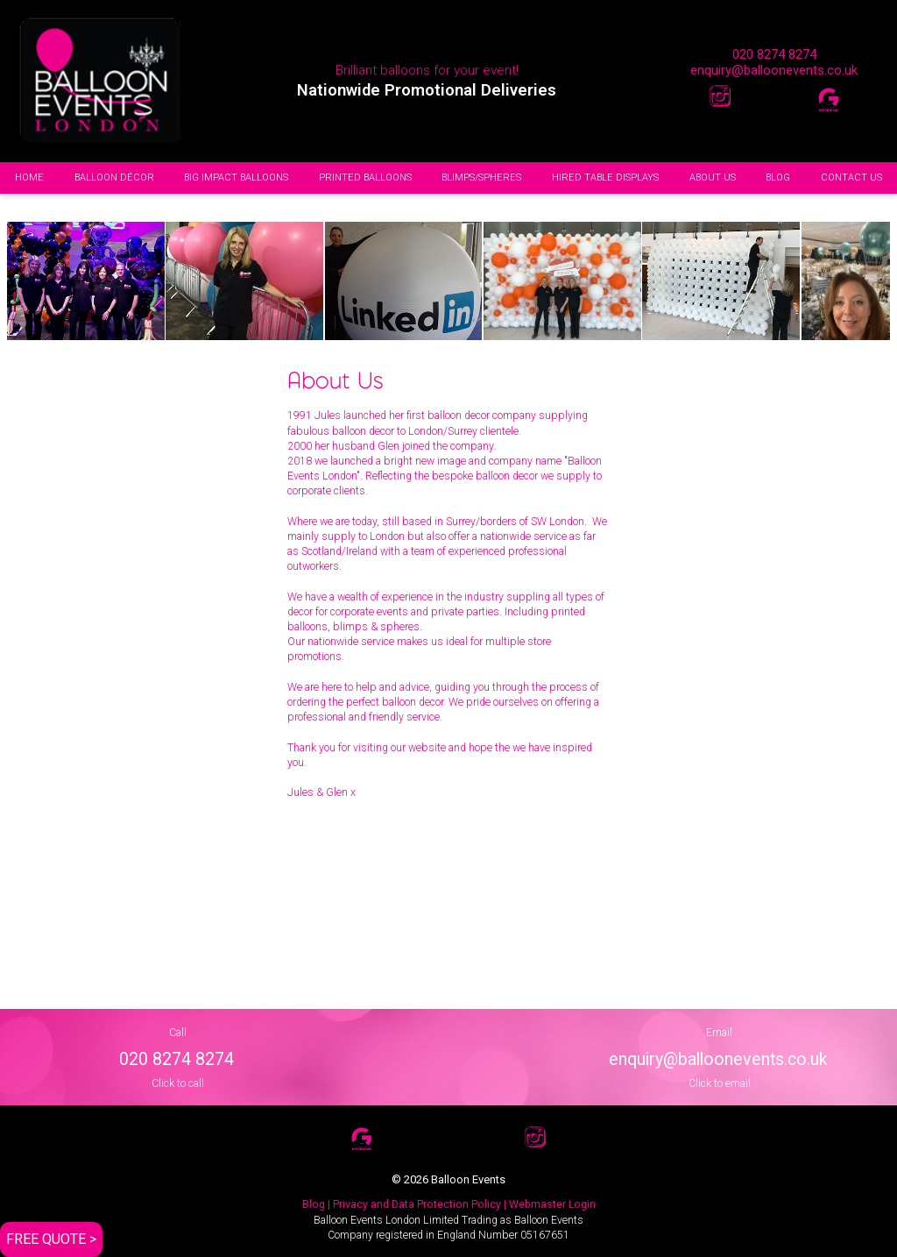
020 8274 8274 (774, 54)
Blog (313, 1204)
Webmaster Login (552, 1204)
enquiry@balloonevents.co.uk (774, 70)
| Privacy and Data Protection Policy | (417, 1204)
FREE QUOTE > (51, 1239)
